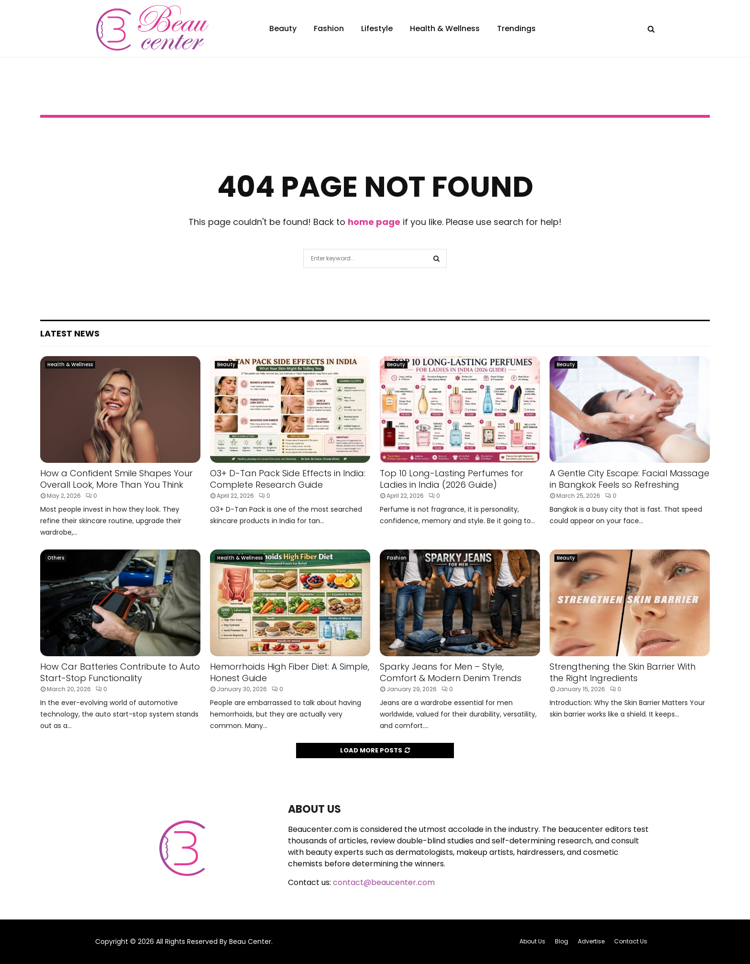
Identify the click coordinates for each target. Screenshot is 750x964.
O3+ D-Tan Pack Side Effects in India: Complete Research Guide (287, 478)
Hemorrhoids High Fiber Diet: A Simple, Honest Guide (289, 672)
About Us (532, 941)
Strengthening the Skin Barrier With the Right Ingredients (622, 672)
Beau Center (250, 941)
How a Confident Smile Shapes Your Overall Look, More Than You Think (116, 478)
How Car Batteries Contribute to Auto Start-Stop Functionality (120, 672)
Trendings (516, 28)
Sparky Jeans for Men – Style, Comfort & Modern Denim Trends (450, 672)
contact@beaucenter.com (384, 882)
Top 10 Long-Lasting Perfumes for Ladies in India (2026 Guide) (451, 478)
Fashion (329, 28)
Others (55, 557)
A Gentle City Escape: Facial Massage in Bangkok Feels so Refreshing (629, 478)
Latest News (69, 333)
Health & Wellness (445, 28)
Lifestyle (377, 28)
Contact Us (630, 941)
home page (374, 222)
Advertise (591, 941)
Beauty (283, 28)
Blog (561, 941)
